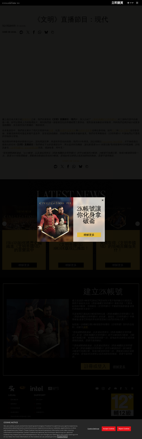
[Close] (102, 201)
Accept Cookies (108, 429)
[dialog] (71, 219)
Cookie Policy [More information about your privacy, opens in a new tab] (62, 437)
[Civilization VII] (11, 2)
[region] (71, 429)
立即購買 (117, 2)
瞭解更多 (89, 234)
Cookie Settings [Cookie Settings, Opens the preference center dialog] (93, 429)
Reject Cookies (124, 429)
